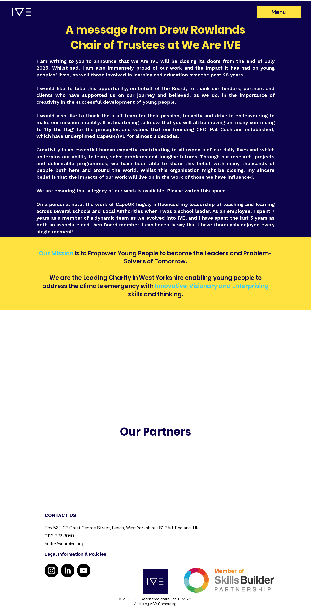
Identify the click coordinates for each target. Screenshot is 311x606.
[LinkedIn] (67, 570)
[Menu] (279, 12)
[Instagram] (51, 570)
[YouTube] (83, 570)
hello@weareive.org (64, 543)
